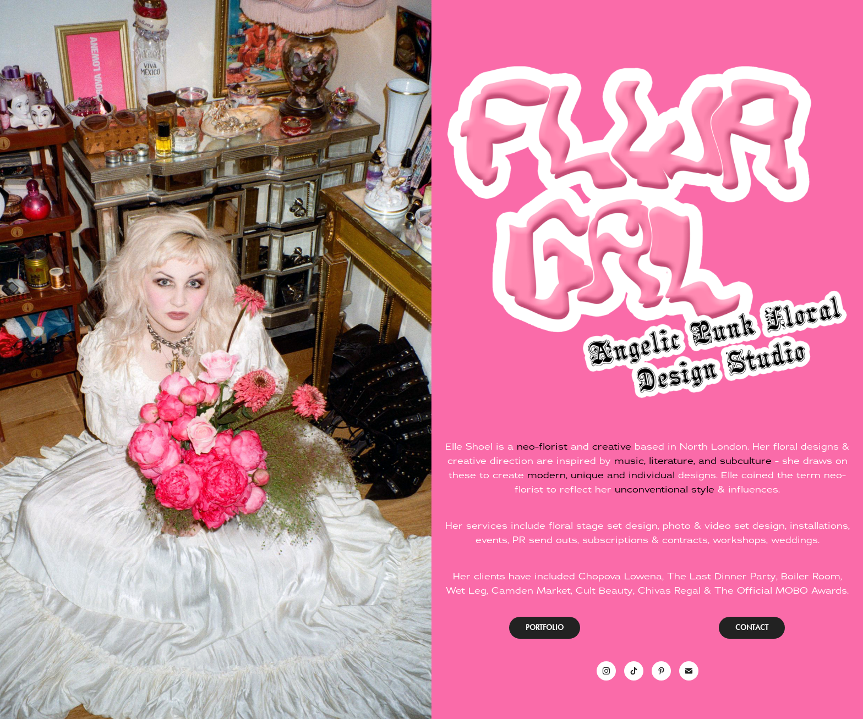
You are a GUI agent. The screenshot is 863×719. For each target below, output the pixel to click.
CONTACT (751, 627)
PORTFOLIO (545, 627)
